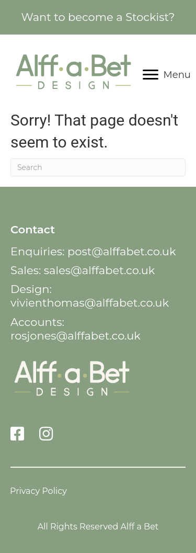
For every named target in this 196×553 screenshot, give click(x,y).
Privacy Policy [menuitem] (38, 490)
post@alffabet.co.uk (121, 251)
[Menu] (167, 75)
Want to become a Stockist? (98, 17)
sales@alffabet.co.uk (99, 270)
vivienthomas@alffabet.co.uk (89, 302)
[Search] (98, 167)
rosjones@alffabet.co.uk (75, 335)
